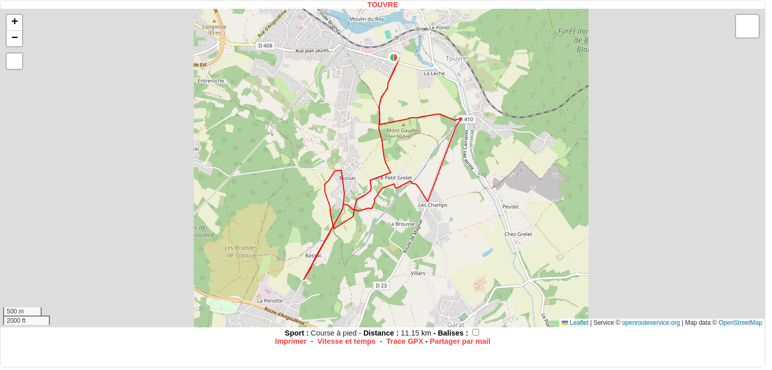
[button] (394, 57)
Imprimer (291, 341)
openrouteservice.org (651, 322)
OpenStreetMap (740, 322)
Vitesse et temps (346, 341)
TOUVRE (382, 5)
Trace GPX (405, 341)
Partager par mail (460, 341)
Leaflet (575, 322)
